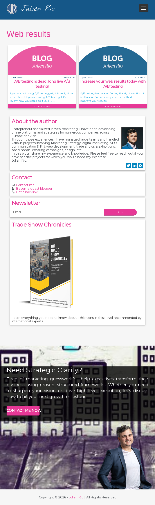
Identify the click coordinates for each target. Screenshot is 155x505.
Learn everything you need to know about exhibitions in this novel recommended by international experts (77, 319)
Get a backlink (27, 192)
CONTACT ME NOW (23, 411)
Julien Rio (76, 497)
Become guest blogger (34, 189)
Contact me (25, 185)
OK (120, 212)
